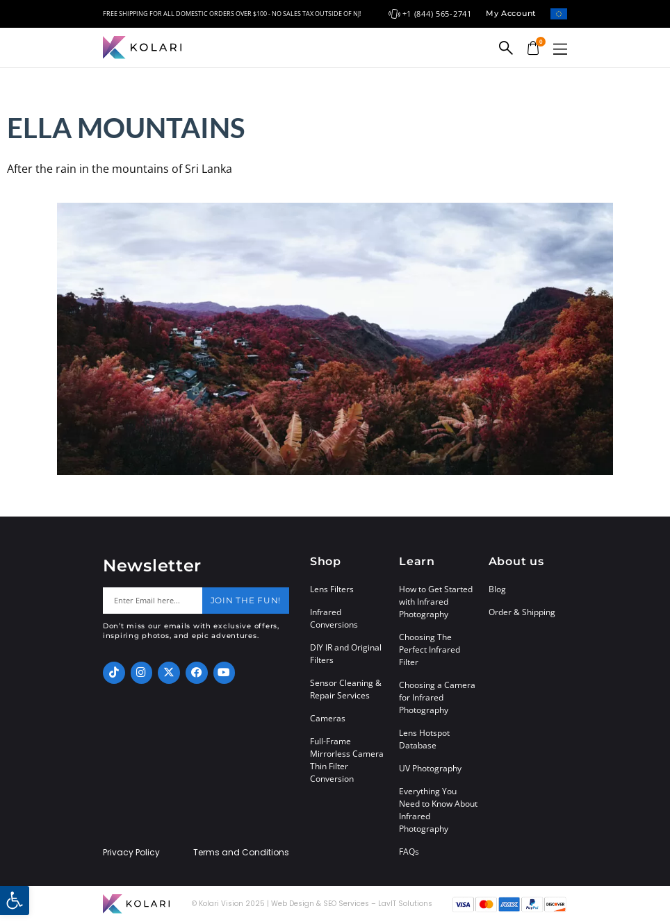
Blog (497, 589)
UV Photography (430, 768)
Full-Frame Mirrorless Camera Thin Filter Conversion (347, 760)
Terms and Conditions (241, 852)
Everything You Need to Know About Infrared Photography (438, 810)
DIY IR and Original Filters (346, 654)
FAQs (409, 851)
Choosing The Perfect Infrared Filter (429, 649)
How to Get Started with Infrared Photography (436, 601)
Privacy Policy (131, 852)
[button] (560, 49)
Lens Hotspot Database (424, 739)
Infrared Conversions (334, 618)
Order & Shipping (522, 612)
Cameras (327, 718)
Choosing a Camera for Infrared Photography (437, 697)
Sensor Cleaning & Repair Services (346, 689)
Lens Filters (332, 589)
